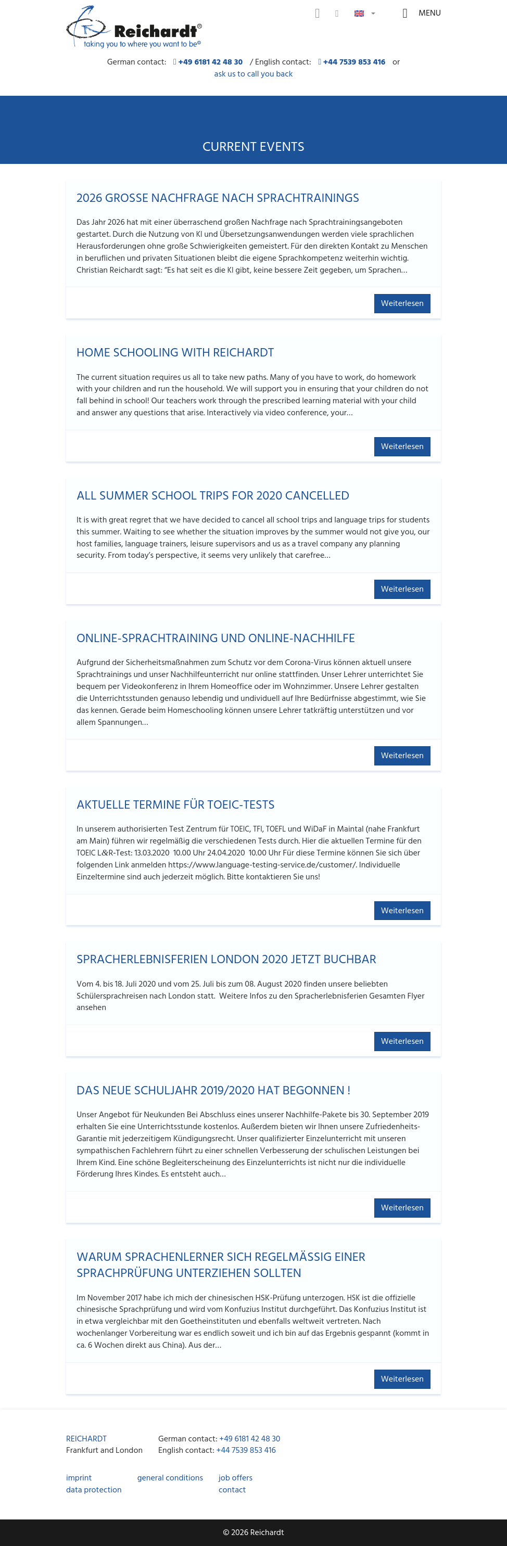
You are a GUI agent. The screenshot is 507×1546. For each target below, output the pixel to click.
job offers (235, 1478)
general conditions (170, 1478)
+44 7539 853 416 (246, 1450)
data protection (94, 1490)
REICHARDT (86, 1439)
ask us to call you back (253, 74)
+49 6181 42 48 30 (249, 1439)
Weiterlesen (402, 303)
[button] (365, 13)
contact (232, 1490)
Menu (429, 13)
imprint (79, 1478)
